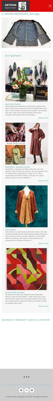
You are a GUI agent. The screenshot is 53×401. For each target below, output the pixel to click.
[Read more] (43, 118)
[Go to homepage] (16, 6)
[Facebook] (21, 390)
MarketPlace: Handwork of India (17, 167)
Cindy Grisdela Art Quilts (15, 292)
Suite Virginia (10, 230)
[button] (50, 5)
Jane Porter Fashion (13, 104)
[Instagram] (26, 390)
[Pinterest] (32, 390)
